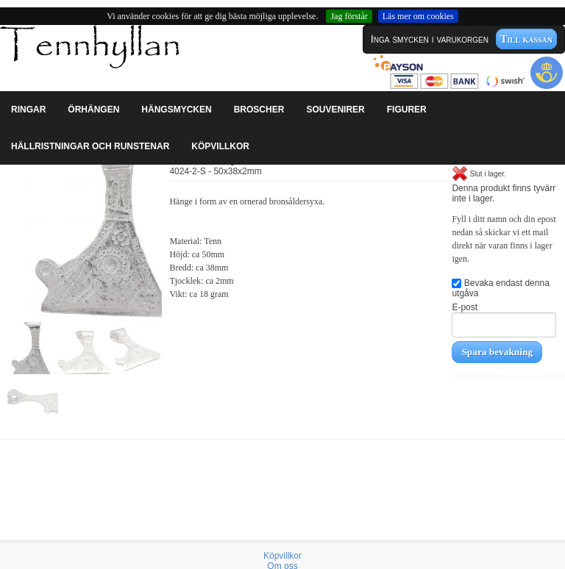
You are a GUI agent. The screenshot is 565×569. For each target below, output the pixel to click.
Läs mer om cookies (418, 16)
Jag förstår (348, 16)
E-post (503, 319)
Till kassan (526, 39)
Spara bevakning (497, 351)
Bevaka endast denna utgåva (500, 288)
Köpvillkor (282, 556)
